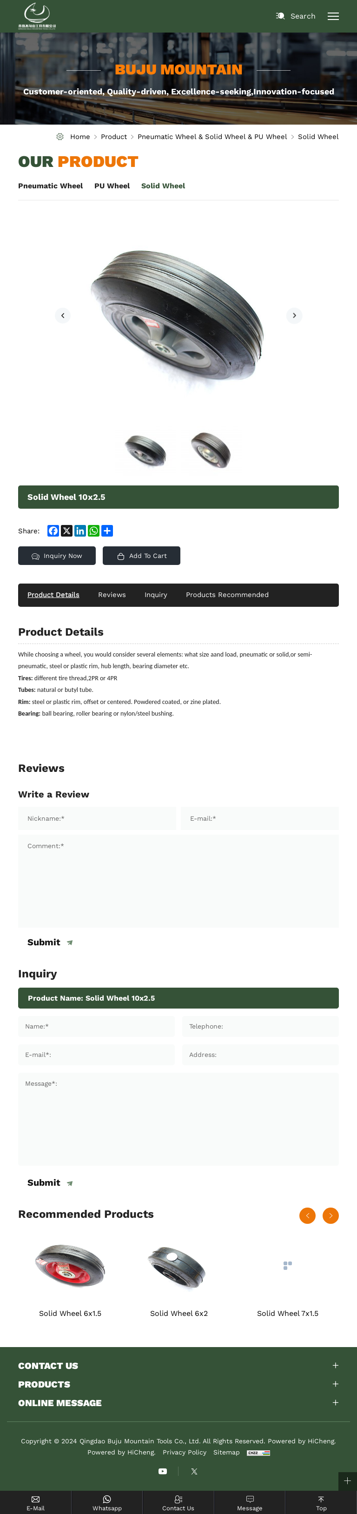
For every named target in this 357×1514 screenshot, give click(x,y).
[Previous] (63, 315)
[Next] (294, 315)
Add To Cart (149, 555)
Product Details (53, 595)
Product (114, 137)
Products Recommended (227, 595)
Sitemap (226, 1453)
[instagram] (194, 1472)
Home (80, 137)
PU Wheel (112, 185)
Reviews (112, 595)
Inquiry (156, 595)
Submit (44, 942)
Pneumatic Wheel (50, 185)
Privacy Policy (184, 1453)
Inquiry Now (63, 555)
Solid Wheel (318, 137)
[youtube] (163, 1472)
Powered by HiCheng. (121, 1453)
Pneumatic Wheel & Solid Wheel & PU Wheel (212, 137)
